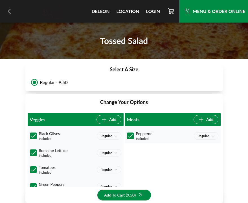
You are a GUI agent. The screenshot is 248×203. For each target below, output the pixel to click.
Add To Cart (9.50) (123, 195)
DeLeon (101, 11)
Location (128, 11)
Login (153, 11)
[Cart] (171, 11)
